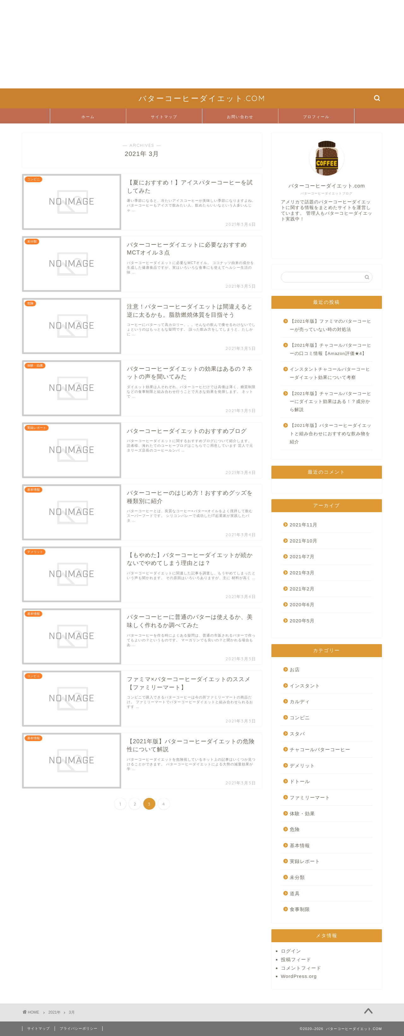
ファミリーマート (310, 797)
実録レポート (305, 861)
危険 (295, 829)
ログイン (291, 951)
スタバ (297, 733)
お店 (295, 669)
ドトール (300, 781)
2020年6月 (302, 604)
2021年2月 (302, 588)
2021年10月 (304, 540)
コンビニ (300, 717)
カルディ (300, 701)
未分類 (297, 877)
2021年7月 (302, 556)
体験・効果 (302, 813)
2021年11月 (304, 524)
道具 (295, 893)
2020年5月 (302, 620)
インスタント (305, 685)
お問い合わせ (240, 116)
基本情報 (300, 845)
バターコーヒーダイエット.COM (202, 98)
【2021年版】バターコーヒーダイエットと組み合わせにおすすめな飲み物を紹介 (330, 433)
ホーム (88, 116)
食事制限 (300, 909)
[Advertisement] (189, 44)
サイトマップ (164, 116)
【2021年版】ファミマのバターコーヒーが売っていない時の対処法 (330, 325)
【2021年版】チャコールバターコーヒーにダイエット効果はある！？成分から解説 (330, 401)
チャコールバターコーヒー (320, 749)
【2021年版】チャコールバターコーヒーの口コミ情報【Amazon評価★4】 (330, 349)
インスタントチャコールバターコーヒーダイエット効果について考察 (330, 373)
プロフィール (316, 116)
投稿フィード (296, 959)
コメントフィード (301, 968)
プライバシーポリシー (79, 1028)
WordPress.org (299, 976)
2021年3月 (302, 572)
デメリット (302, 765)
